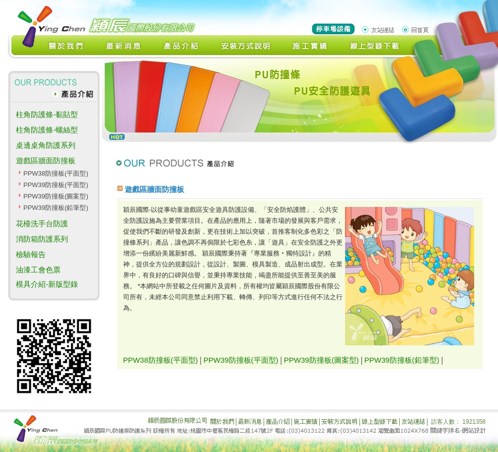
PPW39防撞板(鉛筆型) (55, 207)
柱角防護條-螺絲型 (47, 130)
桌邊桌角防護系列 (45, 145)
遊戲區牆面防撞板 (45, 160)
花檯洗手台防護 (42, 223)
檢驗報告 (31, 254)
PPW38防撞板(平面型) (55, 173)
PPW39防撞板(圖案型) (55, 196)
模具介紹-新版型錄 (47, 284)
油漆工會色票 (38, 269)
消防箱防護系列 (42, 239)
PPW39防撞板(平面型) (55, 185)
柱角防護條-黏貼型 (47, 114)
